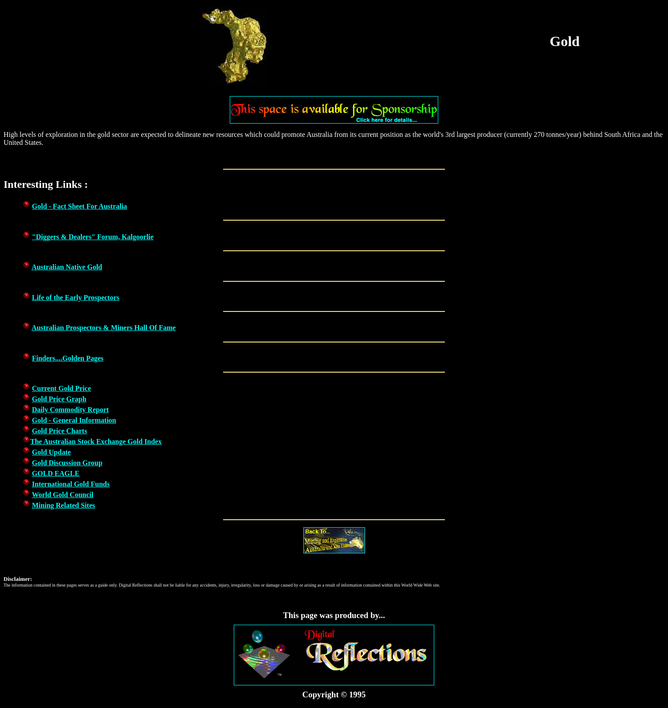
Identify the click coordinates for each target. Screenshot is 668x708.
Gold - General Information (74, 420)
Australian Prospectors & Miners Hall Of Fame (103, 327)
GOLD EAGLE (55, 473)
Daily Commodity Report (70, 409)
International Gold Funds (71, 484)
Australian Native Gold (66, 267)
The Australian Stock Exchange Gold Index (96, 441)
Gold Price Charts (59, 431)
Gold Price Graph (59, 399)
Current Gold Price (61, 388)
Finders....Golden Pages (67, 358)
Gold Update (51, 452)
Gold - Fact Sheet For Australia (79, 206)
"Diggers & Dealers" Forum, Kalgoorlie (92, 237)
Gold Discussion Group (67, 463)
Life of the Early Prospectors (75, 297)
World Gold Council (63, 494)
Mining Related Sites (63, 505)
